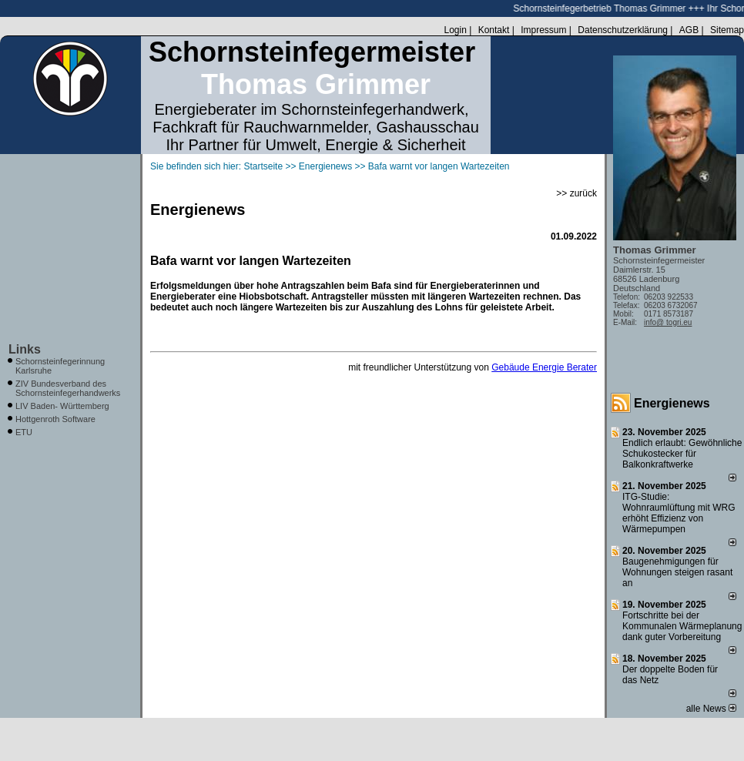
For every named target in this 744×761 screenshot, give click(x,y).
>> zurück (576, 193)
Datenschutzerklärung (623, 30)
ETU (23, 432)
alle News (711, 708)
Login (455, 30)
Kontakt (494, 30)
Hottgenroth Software (55, 419)
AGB (689, 30)
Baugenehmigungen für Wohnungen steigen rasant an (677, 572)
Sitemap (727, 30)
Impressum (543, 30)
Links (24, 349)
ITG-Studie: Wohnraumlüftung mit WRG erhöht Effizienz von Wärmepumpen (679, 513)
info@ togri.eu (668, 322)
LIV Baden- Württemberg (62, 406)
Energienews (672, 403)
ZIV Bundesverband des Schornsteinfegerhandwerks (67, 388)
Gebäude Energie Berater (544, 367)
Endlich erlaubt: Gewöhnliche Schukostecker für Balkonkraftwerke (682, 453)
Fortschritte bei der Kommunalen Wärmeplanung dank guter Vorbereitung (682, 626)
